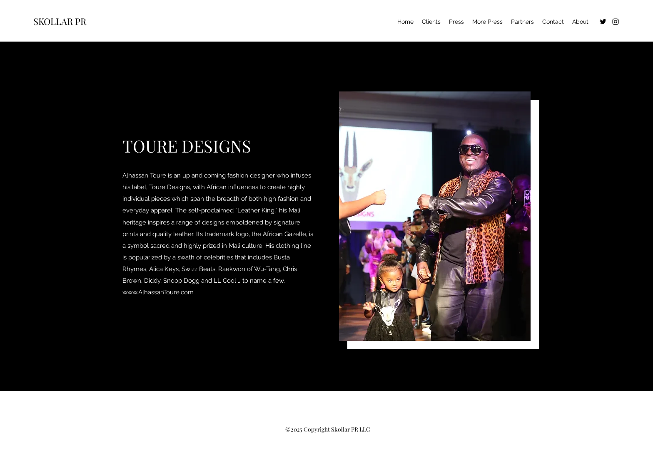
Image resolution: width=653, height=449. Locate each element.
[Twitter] (603, 21)
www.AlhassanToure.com (158, 292)
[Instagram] (615, 21)
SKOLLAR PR (59, 21)
